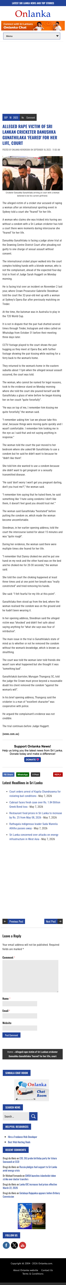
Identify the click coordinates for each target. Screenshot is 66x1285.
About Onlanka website (25, 1270)
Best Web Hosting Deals (19, 1142)
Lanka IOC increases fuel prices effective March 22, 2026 (30, 1186)
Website (6, 1023)
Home (10, 1052)
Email (6, 1011)
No (23, 117)
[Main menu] (31, 36)
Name (6, 998)
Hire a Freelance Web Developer (22, 1137)
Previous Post (16, 921)
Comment (30, 117)
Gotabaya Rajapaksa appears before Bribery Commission (31, 1194)
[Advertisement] (33, 77)
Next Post (51, 921)
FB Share (8, 774)
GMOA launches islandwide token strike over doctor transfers (29, 1177)
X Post (35, 774)
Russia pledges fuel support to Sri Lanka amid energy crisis (30, 1168)
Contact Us (47, 1270)
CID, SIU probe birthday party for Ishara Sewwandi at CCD (30, 1159)
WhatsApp (23, 774)
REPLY (58, 774)
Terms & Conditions (32, 1273)
